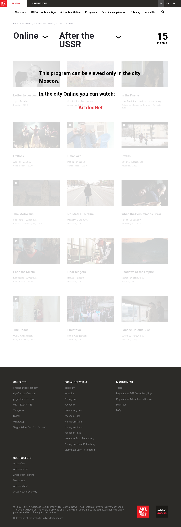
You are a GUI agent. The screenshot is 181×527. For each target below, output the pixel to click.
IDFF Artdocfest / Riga (43, 12)
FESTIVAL (17, 3)
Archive (26, 23)
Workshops (19, 480)
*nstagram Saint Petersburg (80, 444)
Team (119, 387)
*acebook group (73, 410)
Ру (167, 3)
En (161, 3)
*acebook (70, 404)
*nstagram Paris (74, 427)
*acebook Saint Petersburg (79, 438)
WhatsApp (19, 421)
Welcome (20, 12)
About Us (150, 12)
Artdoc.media (20, 469)
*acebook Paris (73, 432)
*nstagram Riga (73, 421)
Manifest (121, 404)
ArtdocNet (90, 108)
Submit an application (114, 12)
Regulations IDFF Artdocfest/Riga (134, 393)
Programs (91, 12)
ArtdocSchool (20, 486)
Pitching (135, 12)
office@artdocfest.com (25, 387)
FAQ (118, 410)
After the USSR (64, 23)
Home (15, 23)
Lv (174, 3)
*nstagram (70, 399)
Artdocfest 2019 (44, 23)
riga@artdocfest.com (24, 393)
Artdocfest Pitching (23, 474)
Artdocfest (19, 463)
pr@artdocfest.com (24, 399)
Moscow (48, 81)
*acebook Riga (72, 416)
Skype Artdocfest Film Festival (29, 427)
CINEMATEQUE (39, 3)
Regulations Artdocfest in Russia (134, 399)
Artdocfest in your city (25, 491)
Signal (16, 416)
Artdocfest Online (70, 12)
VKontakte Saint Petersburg (80, 449)
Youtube (69, 393)
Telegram (18, 410)
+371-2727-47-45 (22, 404)
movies (162, 43)
